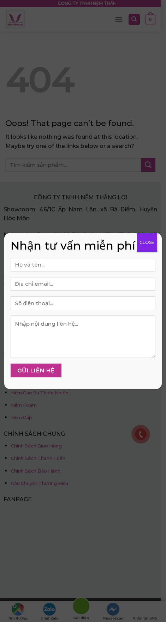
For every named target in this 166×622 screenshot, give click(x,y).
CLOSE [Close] (147, 242)
